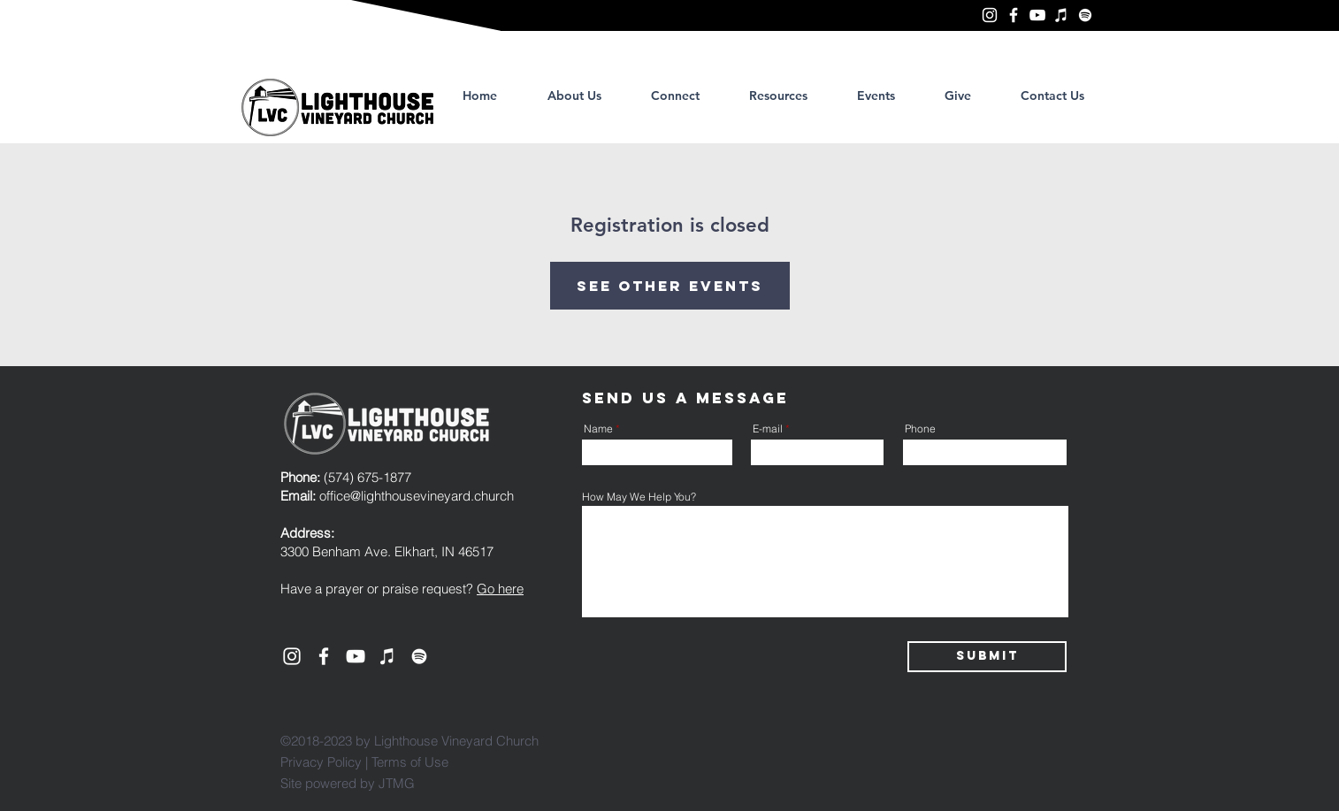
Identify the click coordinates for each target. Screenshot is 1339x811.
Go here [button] (500, 588)
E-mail (768, 429)
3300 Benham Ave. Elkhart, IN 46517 (387, 551)
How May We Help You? (639, 497)
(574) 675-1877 (345, 477)
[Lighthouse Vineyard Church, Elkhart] (989, 15)
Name (598, 429)
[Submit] (987, 656)
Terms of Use (409, 762)
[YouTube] (1037, 15)
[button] (778, 95)
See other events (670, 286)
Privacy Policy (321, 762)
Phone (920, 429)
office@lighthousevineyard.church (416, 495)
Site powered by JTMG (347, 783)
